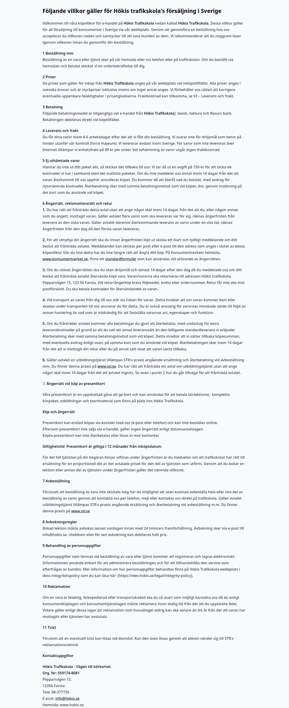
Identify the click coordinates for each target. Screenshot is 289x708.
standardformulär (120, 258)
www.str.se (106, 366)
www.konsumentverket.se (65, 258)
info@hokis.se (67, 698)
